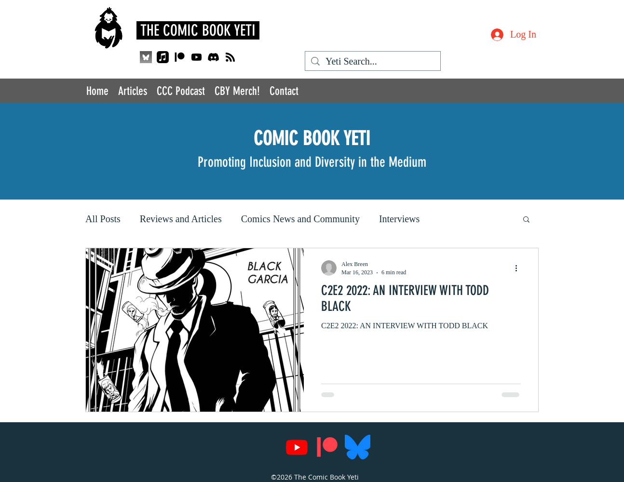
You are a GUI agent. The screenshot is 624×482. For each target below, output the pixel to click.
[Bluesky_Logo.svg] (357, 447)
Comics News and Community (300, 219)
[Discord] (213, 57)
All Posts (103, 219)
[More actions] (519, 268)
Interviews (399, 219)
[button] (526, 220)
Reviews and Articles (181, 219)
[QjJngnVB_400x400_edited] (146, 57)
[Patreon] (180, 57)
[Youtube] (196, 57)
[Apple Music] (163, 57)
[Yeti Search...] (373, 61)
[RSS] (230, 57)
